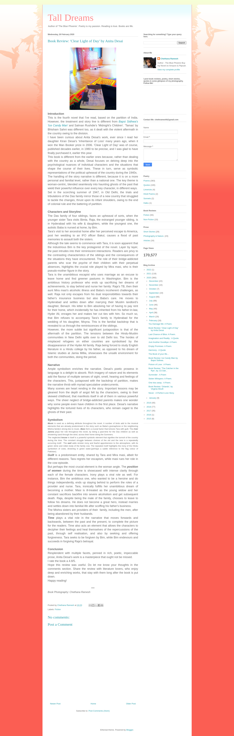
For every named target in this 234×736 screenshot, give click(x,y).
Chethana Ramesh (169, 59)
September (154, 293)
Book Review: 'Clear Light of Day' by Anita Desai (163, 329)
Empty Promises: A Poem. (160, 346)
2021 (149, 273)
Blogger (129, 730)
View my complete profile (168, 69)
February (153, 320)
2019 (149, 403)
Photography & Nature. (154, 236)
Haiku (146, 203)
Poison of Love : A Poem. (160, 364)
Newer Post (55, 703)
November (154, 285)
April (151, 312)
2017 (149, 411)
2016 (149, 415)
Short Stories (149, 231)
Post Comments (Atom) (99, 711)
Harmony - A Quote (157, 350)
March (152, 316)
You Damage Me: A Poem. (160, 324)
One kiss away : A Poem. (160, 382)
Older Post (131, 703)
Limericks (148, 189)
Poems (147, 181)
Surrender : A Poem (157, 375)
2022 (149, 270)
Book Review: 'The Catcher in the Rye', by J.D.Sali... (164, 369)
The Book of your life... (159, 354)
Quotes (147, 185)
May (151, 308)
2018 (149, 407)
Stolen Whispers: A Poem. (160, 378)
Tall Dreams (71, 17)
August (152, 297)
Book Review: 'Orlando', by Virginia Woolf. (161, 387)
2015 (149, 418)
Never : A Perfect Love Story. (161, 393)
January (153, 398)
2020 (149, 277)
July (151, 301)
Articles (147, 240)
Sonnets (147, 198)
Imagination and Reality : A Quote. (164, 338)
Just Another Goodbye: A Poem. (163, 342)
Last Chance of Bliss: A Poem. (162, 334)
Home (93, 703)
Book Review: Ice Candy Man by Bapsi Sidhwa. (163, 359)
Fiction (58, 609)
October (153, 289)
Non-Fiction (149, 219)
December (154, 281)
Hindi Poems (149, 194)
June (151, 305)
